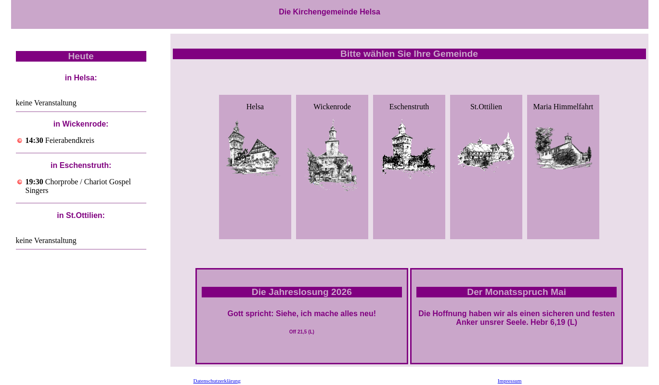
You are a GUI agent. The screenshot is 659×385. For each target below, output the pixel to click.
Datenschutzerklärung (217, 381)
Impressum (510, 381)
